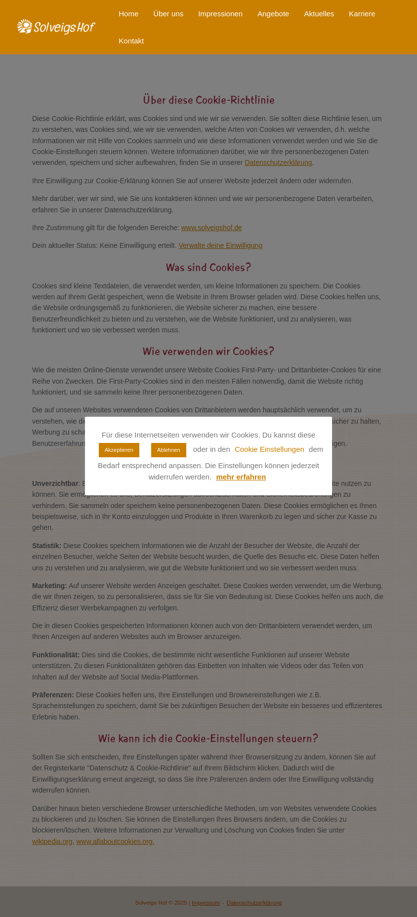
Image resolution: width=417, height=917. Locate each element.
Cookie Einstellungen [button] (269, 449)
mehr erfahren (241, 477)
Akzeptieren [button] (119, 450)
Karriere (362, 13)
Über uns (168, 13)
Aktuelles (319, 13)
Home (128, 13)
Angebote (273, 13)
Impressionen (220, 13)
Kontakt (131, 41)
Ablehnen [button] (168, 450)
